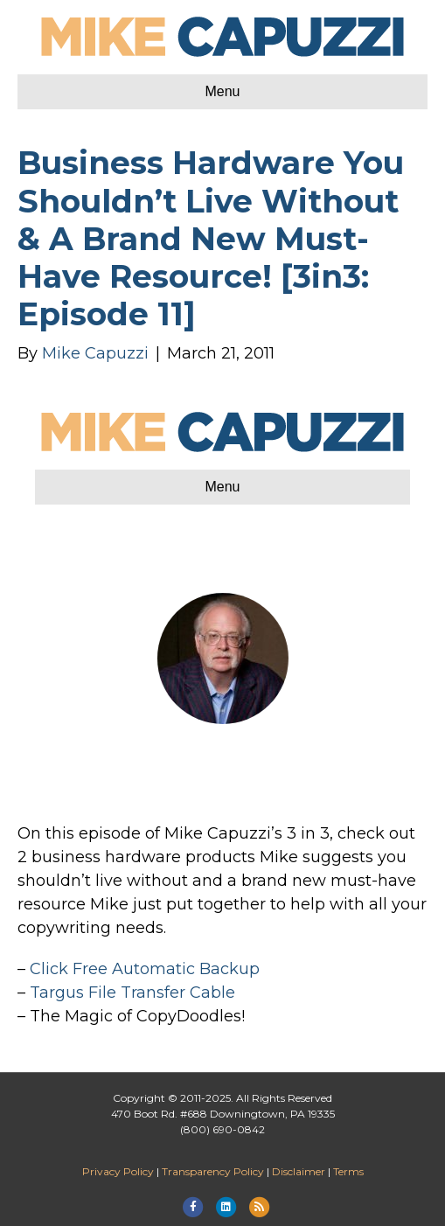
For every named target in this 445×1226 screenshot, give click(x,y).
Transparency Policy (213, 1171)
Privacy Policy (118, 1171)
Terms (348, 1171)
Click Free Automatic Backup (145, 969)
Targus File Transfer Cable (132, 992)
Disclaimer (298, 1171)
